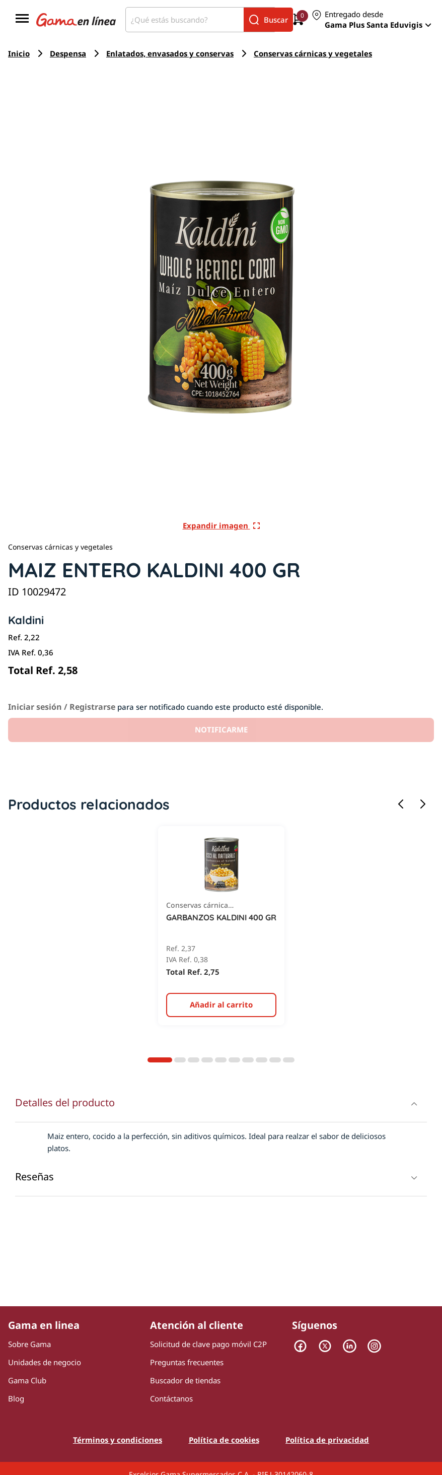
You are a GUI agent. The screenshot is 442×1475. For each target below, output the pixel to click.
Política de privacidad (327, 1440)
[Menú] (22, 20)
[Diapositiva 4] (207, 1059)
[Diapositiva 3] (193, 1059)
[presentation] (221, 1142)
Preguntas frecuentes (187, 1362)
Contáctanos (171, 1398)
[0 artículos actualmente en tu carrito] (298, 20)
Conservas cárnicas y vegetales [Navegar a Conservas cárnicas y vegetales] (313, 53)
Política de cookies (224, 1440)
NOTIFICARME (221, 729)
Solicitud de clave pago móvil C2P (208, 1344)
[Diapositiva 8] (261, 1059)
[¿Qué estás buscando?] (185, 20)
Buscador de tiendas (185, 1380)
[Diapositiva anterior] (401, 804)
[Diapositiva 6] (234, 1059)
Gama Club (27, 1380)
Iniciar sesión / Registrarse (61, 706)
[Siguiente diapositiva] (423, 804)
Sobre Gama (29, 1344)
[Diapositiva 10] (288, 1059)
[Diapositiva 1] (160, 1059)
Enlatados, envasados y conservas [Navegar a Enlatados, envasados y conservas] (170, 53)
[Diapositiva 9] (275, 1059)
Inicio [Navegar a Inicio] (19, 53)
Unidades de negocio (44, 1362)
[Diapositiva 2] (180, 1059)
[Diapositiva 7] (248, 1059)
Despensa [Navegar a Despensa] (68, 53)
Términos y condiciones (117, 1440)
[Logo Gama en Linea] (76, 19)
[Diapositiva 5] (221, 1059)
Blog (16, 1398)
